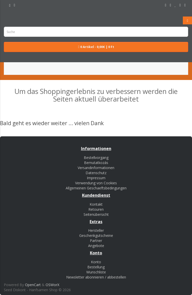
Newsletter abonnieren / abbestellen (96, 277)
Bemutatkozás (96, 162)
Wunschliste (96, 272)
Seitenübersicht (96, 214)
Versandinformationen (96, 167)
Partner (96, 240)
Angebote (96, 245)
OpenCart (33, 284)
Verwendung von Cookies (96, 183)
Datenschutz (96, 172)
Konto (96, 261)
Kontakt (96, 204)
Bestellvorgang (96, 157)
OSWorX (52, 284)
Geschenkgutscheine (96, 235)
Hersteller (96, 230)
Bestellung (96, 267)
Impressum (96, 177)
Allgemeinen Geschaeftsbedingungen (96, 188)
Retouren (96, 209)
